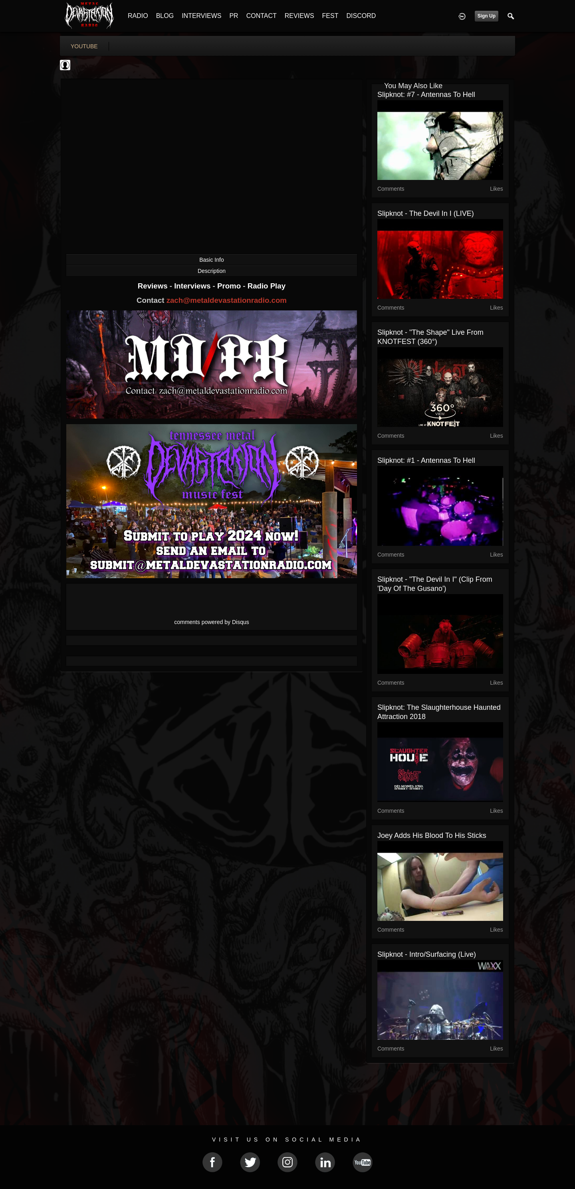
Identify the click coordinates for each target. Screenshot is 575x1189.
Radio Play (267, 286)
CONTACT (261, 15)
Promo (230, 286)
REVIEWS (299, 15)
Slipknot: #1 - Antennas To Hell (426, 460)
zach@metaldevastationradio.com (227, 300)
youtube (84, 46)
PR (233, 15)
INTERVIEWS (201, 15)
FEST (330, 15)
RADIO (138, 15)
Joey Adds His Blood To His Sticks (431, 835)
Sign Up (487, 16)
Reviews (154, 286)
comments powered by (211, 622)
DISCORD (361, 15)
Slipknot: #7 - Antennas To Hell (426, 95)
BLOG (165, 15)
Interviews (193, 286)
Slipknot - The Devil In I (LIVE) (425, 213)
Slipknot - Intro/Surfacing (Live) (426, 954)
